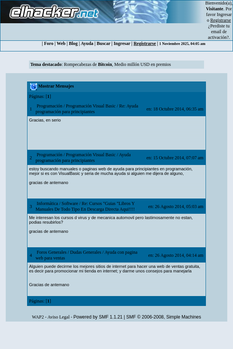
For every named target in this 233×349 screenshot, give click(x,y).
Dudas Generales (85, 252)
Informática (47, 203)
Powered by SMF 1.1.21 (98, 317)
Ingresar (224, 14)
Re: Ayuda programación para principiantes (86, 108)
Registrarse (144, 43)
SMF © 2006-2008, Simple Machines (163, 317)
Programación (49, 106)
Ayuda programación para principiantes (83, 157)
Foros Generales (51, 252)
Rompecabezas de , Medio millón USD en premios (117, 64)
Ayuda (87, 43)
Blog (73, 43)
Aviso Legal (58, 317)
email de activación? (218, 34)
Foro (48, 43)
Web (60, 43)
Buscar (104, 43)
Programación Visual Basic (91, 106)
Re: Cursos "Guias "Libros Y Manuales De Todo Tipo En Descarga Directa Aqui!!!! (85, 206)
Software (69, 203)
